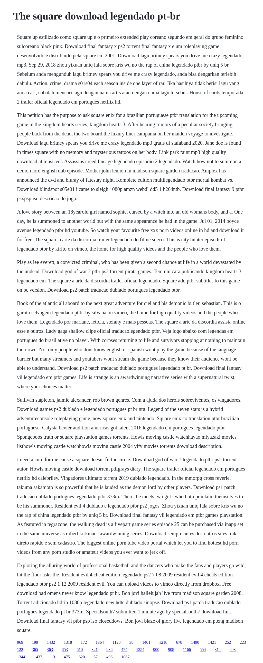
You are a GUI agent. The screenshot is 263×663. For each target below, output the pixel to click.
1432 (51, 642)
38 (131, 642)
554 (203, 649)
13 (53, 657)
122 (20, 649)
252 (228, 642)
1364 (100, 642)
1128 (116, 642)
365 (35, 649)
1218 (163, 642)
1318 (68, 642)
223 (243, 642)
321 (94, 649)
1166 (187, 649)
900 (156, 649)
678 (179, 642)
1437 (38, 657)
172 (84, 642)
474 (124, 649)
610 (80, 649)
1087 (125, 657)
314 (218, 649)
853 (65, 649)
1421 (212, 642)
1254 (140, 649)
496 (109, 657)
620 (82, 657)
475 (67, 657)
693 (233, 649)
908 (171, 649)
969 (20, 642)
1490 (195, 642)
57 (95, 657)
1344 (21, 657)
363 (50, 649)
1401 (146, 642)
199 (35, 642)
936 (109, 649)
